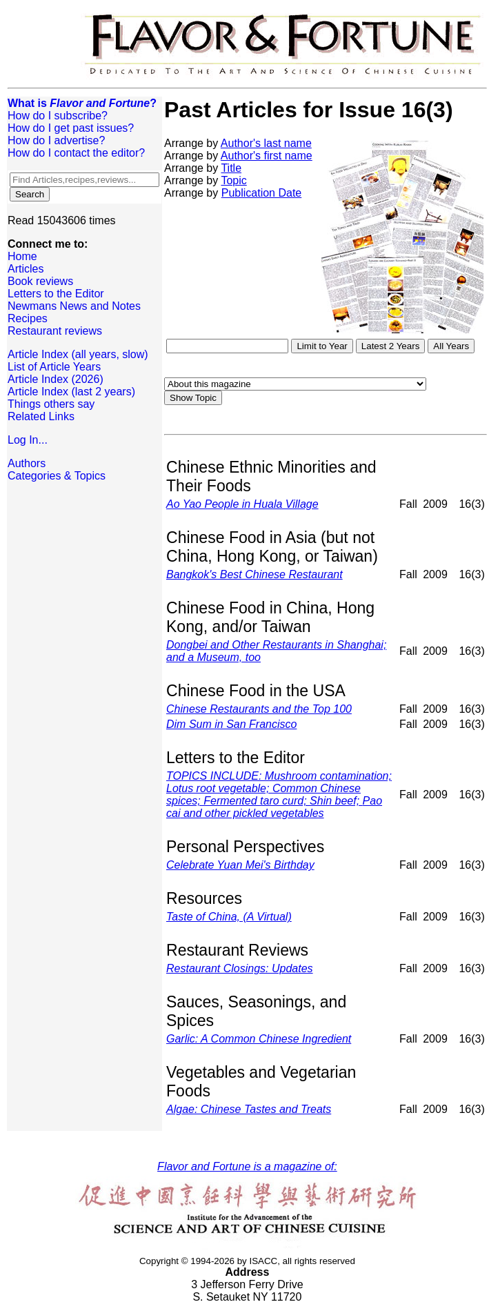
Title (231, 168)
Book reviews (40, 281)
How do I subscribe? (58, 115)
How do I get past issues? (71, 128)
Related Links (41, 416)
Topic (233, 180)
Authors (27, 463)
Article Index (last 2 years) (71, 391)
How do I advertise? (56, 140)
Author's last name (266, 143)
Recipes (28, 318)
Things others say (51, 404)
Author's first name (266, 155)
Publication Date (261, 193)
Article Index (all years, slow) (78, 354)
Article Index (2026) (55, 379)
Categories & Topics (57, 476)
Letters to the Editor (56, 293)
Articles (25, 269)
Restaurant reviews (55, 331)
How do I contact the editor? (76, 153)
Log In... (28, 440)
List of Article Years (54, 367)
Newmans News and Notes (74, 306)
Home (22, 256)
